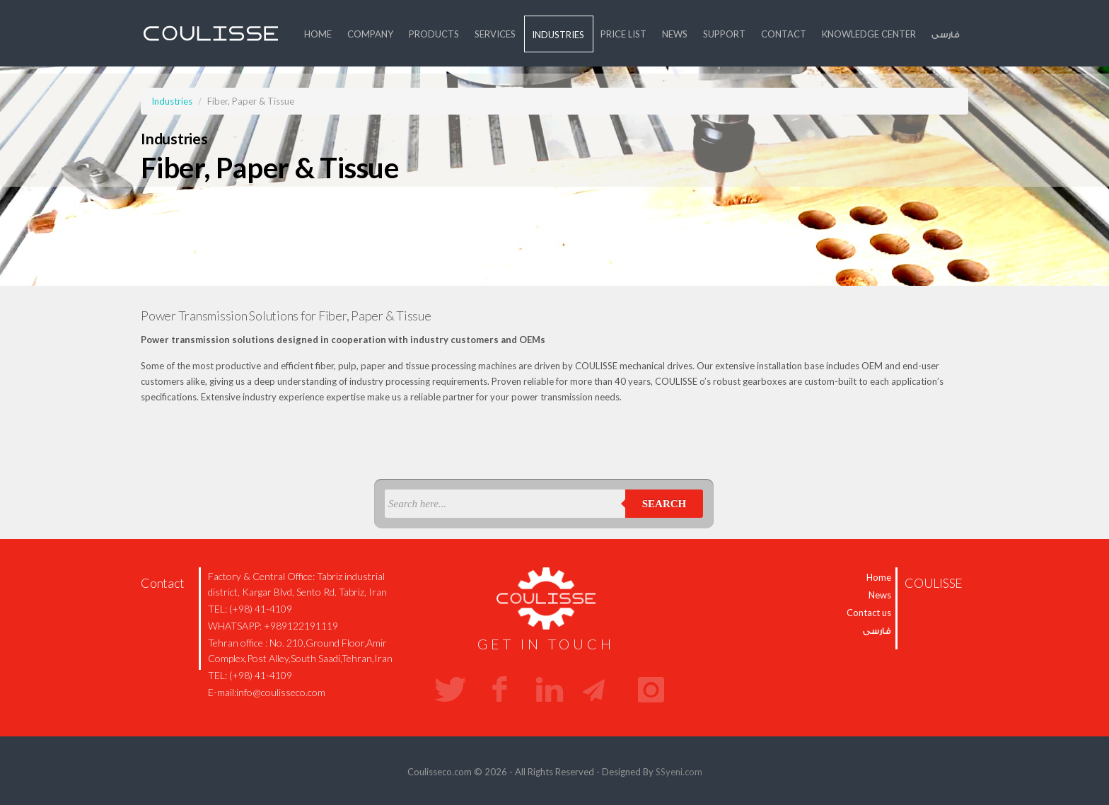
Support (724, 34)
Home (318, 34)
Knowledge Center (869, 34)
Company (370, 34)
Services (495, 34)
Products (434, 34)
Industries (558, 34)
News (674, 34)
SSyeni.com (679, 771)
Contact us (869, 612)
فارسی (945, 34)
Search (664, 503)
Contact (783, 34)
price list (623, 34)
